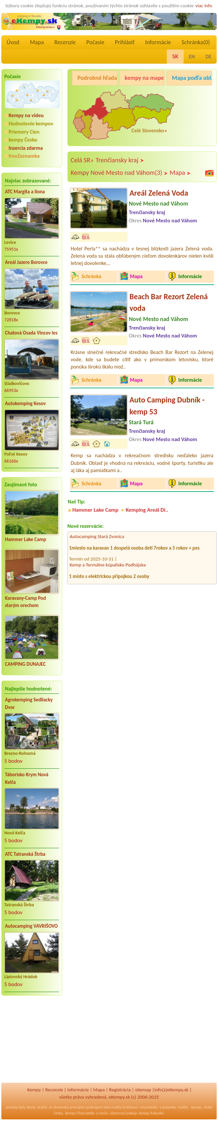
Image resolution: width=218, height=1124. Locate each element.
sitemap (143, 1090)
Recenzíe (65, 42)
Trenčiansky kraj (120, 160)
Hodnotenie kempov (31, 123)
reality (42, 1107)
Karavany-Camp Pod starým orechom (25, 602)
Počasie (95, 42)
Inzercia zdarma (26, 148)
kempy (196, 1107)
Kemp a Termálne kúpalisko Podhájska (108, 567)
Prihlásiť (124, 42)
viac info (204, 6)
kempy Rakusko (151, 1113)
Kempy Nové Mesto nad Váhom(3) (119, 173)
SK (175, 56)
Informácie (158, 42)
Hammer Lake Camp (25, 539)
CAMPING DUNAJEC (25, 664)
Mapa (37, 42)
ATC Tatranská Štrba (25, 854)
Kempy (34, 1090)
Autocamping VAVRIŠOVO (31, 926)
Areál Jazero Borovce (26, 262)
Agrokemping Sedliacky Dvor (29, 703)
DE (208, 56)
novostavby (148, 1107)
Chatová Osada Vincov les (31, 333)
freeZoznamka (24, 156)
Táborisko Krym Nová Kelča (26, 778)
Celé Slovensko (147, 130)
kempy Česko (23, 140)
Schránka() (196, 42)
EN (192, 56)
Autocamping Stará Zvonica (97, 538)
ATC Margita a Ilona (25, 192)
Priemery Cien (24, 132)
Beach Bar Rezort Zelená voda (168, 302)
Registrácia (120, 1090)
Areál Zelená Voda (158, 193)
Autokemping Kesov (25, 403)
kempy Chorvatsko (79, 1113)
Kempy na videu (26, 115)
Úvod (13, 42)
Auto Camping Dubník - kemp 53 (166, 405)
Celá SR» (82, 160)
